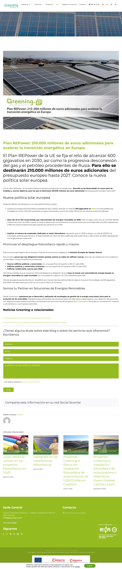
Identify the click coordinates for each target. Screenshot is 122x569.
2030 (94, 209)
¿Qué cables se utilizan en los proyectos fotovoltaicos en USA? (14, 464)
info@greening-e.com (12, 518)
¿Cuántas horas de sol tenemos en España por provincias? (27, 318)
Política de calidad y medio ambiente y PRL (79, 552)
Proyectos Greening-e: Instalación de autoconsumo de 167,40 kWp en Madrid (35, 323)
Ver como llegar (10, 523)
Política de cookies (58, 552)
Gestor (20, 414)
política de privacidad (30, 382)
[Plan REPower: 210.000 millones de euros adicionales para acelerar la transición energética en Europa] (61, 90)
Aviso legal (31, 552)
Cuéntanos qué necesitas (74, 513)
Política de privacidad (43, 552)
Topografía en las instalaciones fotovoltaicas (45, 460)
